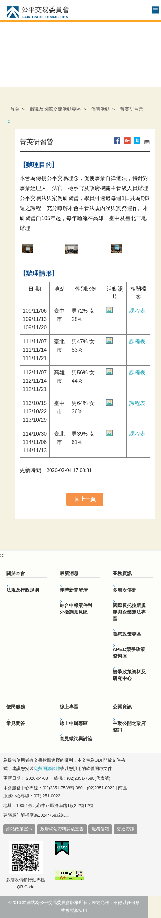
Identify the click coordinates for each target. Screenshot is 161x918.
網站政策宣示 (19, 829)
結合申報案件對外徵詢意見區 (76, 609)
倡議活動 (100, 109)
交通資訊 (125, 829)
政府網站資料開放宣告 (62, 829)
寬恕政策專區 (127, 634)
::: (8, 121)
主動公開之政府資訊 (129, 727)
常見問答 (15, 723)
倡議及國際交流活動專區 (55, 109)
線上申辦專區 (74, 723)
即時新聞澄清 (74, 590)
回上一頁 (85, 499)
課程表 (137, 311)
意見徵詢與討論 (76, 738)
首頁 (14, 109)
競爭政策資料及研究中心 (129, 675)
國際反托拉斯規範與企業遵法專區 (129, 612)
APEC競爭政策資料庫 (129, 653)
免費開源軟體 (47, 768)
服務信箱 (100, 829)
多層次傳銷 (124, 590)
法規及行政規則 (22, 590)
